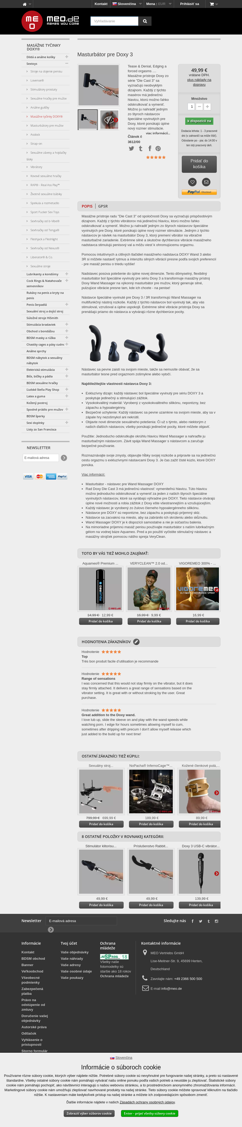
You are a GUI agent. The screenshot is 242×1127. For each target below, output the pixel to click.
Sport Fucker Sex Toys (44, 212)
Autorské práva (34, 1027)
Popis (87, 206)
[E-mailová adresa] (41, 458)
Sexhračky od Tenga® (44, 230)
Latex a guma (36, 396)
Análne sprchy (36, 351)
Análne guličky (39, 107)
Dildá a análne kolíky (41, 57)
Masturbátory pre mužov (46, 125)
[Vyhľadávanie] (145, 21)
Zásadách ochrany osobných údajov (147, 1102)
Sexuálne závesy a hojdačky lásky (46, 155)
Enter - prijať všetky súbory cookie (149, 1113)
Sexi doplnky (35, 423)
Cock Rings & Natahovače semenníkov (44, 283)
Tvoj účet (69, 943)
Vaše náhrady (72, 959)
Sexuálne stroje (40, 266)
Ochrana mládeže (114, 976)
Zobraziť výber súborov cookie (89, 1113)
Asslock (35, 134)
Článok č (135, 137)
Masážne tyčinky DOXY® (46, 116)
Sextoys (32, 64)
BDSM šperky (36, 416)
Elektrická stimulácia (41, 370)
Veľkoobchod (32, 971)
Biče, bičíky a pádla (40, 376)
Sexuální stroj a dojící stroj (45, 311)
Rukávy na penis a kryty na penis (45, 295)
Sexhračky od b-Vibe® (44, 221)
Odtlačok (28, 1033)
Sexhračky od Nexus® (44, 248)
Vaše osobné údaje (76, 971)
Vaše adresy (71, 965)
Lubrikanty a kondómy (42, 274)
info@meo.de (171, 989)
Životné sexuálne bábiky (46, 194)
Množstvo (199, 99)
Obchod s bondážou (41, 331)
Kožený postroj (37, 403)
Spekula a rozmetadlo (44, 203)
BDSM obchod (33, 959)
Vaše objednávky (75, 952)
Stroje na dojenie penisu (46, 71)
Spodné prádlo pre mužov (45, 409)
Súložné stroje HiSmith (42, 318)
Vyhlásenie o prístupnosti (31, 1042)
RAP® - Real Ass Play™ (45, 185)
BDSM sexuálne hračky (42, 383)
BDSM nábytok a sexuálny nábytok (44, 360)
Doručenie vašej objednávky (34, 1018)
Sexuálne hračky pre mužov (48, 98)
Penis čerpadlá (37, 305)
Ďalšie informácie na (115, 119)
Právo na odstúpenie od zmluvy (33, 1005)
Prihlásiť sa (189, 4)
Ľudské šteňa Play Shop (43, 390)
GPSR (103, 206)
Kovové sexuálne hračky (45, 176)
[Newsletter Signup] (63, 458)
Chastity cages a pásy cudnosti (47, 344)
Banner (27, 965)
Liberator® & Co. (41, 257)
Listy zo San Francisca (41, 429)
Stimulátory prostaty (43, 89)
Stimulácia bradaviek (41, 324)
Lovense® (37, 80)
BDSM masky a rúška (41, 338)
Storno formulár (34, 1051)
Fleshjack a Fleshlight (44, 239)
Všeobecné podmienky (30, 980)
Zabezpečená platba (32, 991)
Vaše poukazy (72, 978)
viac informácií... (158, 133)
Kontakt (101, 4)
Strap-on (36, 143)
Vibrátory (36, 167)
